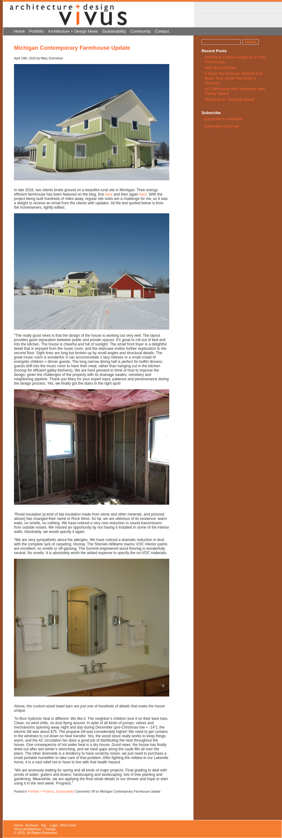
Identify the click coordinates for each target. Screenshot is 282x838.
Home (19, 31)
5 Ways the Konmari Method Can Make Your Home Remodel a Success (234, 78)
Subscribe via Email (221, 126)
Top (43, 825)
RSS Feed (68, 825)
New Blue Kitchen (220, 67)
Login (54, 825)
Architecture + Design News (73, 31)
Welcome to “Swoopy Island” (230, 99)
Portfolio (36, 31)
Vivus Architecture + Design (35, 829)
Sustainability (114, 31)
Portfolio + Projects (41, 791)
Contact (162, 31)
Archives (31, 825)
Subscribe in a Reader (223, 119)
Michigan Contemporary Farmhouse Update (72, 48)
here (109, 194)
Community (140, 31)
